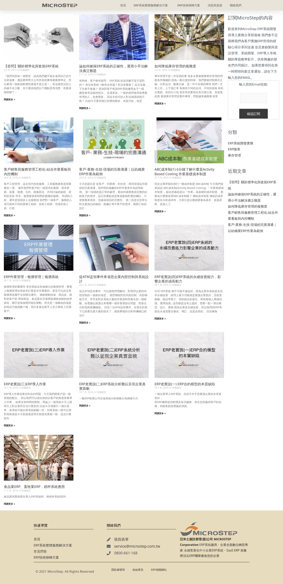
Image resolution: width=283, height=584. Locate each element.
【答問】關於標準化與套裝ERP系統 (31, 66)
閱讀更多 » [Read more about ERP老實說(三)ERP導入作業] (9, 425)
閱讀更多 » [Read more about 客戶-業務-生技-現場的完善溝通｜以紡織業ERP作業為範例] (85, 215)
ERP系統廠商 (208, 545)
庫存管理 (234, 155)
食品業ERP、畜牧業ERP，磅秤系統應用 (34, 486)
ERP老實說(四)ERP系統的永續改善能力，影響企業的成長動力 (188, 278)
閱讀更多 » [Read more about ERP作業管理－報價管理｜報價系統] (9, 318)
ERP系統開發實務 (240, 143)
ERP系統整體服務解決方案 (53, 545)
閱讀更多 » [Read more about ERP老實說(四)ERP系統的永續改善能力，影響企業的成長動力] (160, 318)
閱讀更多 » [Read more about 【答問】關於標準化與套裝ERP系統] (9, 99)
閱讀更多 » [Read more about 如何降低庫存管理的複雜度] (160, 103)
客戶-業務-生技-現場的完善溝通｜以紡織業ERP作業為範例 (112, 171)
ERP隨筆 (234, 149)
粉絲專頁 (138, 569)
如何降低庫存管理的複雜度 (175, 66)
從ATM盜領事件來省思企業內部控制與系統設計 (114, 278)
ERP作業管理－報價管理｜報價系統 (31, 276)
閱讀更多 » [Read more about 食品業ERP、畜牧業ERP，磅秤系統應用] (9, 503)
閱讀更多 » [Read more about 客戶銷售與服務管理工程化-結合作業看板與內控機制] (9, 215)
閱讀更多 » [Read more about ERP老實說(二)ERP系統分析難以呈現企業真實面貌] (85, 405)
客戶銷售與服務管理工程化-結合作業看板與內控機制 (37, 171)
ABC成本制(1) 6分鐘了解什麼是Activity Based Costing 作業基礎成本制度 (184, 171)
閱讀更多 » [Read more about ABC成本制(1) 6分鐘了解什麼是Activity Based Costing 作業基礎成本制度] (160, 211)
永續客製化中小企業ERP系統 (203, 550)
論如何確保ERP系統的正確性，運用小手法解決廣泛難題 (113, 68)
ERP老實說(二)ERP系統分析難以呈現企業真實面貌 (112, 386)
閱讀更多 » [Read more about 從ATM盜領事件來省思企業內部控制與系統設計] (85, 322)
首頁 (37, 539)
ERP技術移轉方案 (46, 557)
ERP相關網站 (160, 569)
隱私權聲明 (118, 569)
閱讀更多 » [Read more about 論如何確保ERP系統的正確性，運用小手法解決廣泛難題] (85, 108)
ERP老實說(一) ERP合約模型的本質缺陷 (185, 384)
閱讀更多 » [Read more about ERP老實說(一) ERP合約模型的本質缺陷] (160, 413)
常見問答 (40, 551)
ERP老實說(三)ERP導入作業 (25, 384)
